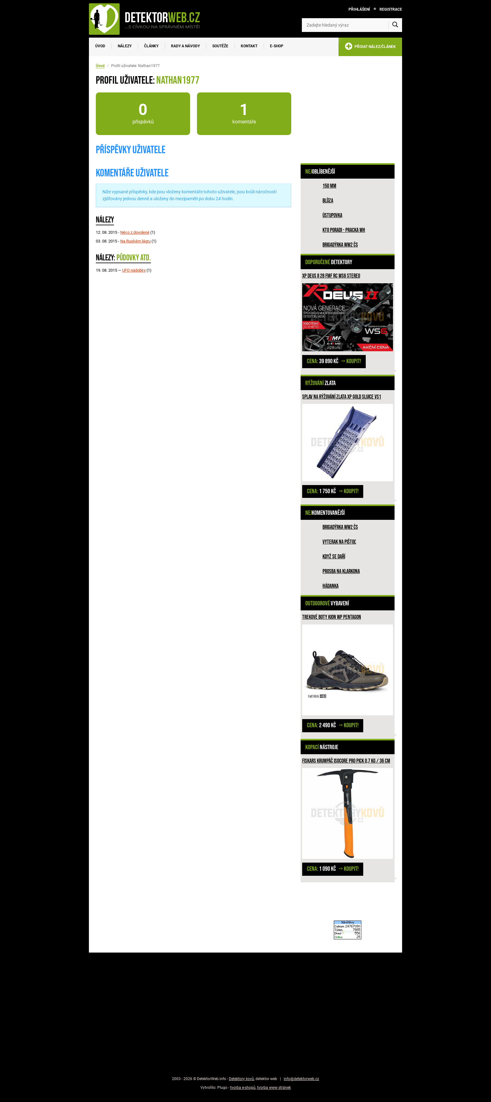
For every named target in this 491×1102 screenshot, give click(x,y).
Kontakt (249, 46)
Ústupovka (332, 215)
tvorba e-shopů (243, 1087)
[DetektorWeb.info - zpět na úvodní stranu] (148, 19)
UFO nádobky (134, 270)
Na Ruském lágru (135, 241)
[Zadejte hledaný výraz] (352, 25)
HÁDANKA (331, 586)
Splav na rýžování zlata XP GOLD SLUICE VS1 (341, 397)
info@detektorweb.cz (301, 1079)
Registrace (391, 9)
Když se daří (334, 556)
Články (151, 46)
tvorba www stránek (274, 1087)
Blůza (328, 200)
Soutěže (220, 46)
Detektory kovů (241, 1079)
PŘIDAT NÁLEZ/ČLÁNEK (370, 47)
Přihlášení (359, 9)
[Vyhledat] (395, 25)
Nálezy (125, 46)
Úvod (100, 46)
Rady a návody (185, 46)
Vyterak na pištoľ (339, 542)
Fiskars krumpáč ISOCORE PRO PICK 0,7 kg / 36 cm (346, 761)
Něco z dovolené (134, 232)
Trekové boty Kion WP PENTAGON (331, 617)
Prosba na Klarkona (341, 571)
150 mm (329, 186)
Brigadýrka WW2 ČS (340, 245)
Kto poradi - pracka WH (344, 230)
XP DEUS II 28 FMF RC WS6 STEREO (331, 276)
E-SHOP (276, 46)
